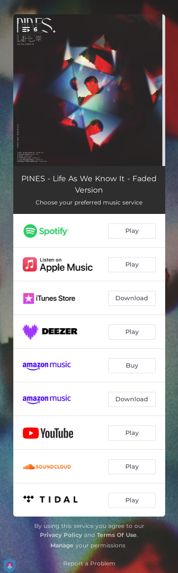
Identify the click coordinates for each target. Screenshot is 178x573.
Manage (62, 545)
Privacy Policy (61, 534)
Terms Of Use (117, 534)
